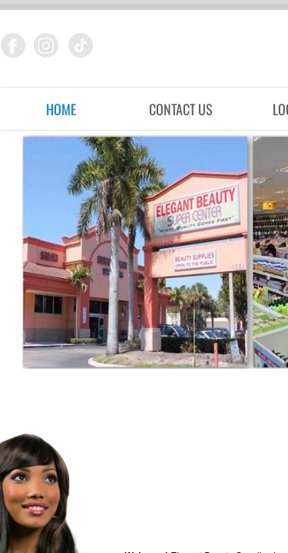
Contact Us (181, 109)
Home (61, 109)
